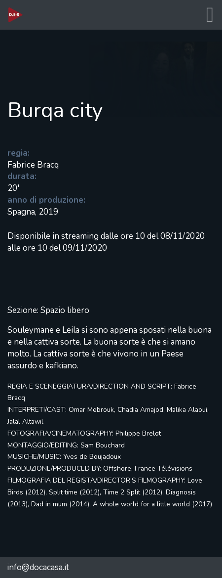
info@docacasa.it (38, 567)
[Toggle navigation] (210, 15)
